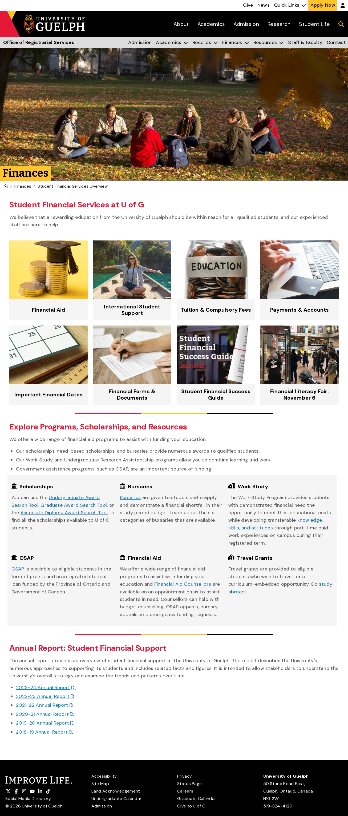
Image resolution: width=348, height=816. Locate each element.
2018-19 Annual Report (42, 732)
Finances (22, 186)
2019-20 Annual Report (42, 723)
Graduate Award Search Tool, (74, 505)
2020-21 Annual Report (42, 714)
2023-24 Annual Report (43, 687)
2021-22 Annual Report (42, 705)
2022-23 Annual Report (43, 696)
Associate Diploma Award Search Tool (64, 512)
